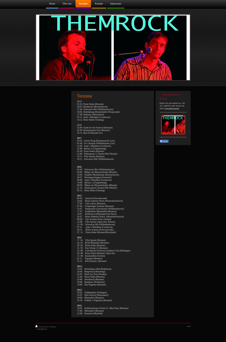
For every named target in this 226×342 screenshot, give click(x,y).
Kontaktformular (172, 108)
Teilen (164, 141)
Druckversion (42, 327)
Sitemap (53, 327)
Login (188, 326)
